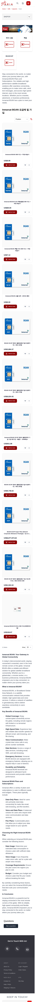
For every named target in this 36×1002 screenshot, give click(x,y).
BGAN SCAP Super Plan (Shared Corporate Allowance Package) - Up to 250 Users (17, 533)
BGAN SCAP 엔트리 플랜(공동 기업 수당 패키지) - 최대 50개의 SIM (17, 579)
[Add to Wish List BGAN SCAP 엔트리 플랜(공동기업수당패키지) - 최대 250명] (25, 495)
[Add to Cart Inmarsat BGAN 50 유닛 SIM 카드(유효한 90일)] (10, 636)
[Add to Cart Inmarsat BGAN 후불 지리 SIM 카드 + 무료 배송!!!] (10, 259)
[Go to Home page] (7, 3)
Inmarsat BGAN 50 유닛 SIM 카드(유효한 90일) (17, 627)
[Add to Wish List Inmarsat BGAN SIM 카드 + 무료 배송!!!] (25, 165)
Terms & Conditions (9, 973)
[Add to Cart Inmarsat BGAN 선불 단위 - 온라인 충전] (10, 306)
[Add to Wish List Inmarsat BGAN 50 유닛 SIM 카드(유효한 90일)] (25, 636)
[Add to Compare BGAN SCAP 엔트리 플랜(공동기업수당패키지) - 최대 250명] (29, 495)
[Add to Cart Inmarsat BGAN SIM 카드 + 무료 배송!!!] (10, 165)
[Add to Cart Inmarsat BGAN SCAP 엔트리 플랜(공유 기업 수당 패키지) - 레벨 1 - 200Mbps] (10, 448)
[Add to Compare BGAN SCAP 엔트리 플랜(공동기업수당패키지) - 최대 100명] (29, 353)
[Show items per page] (29, 647)
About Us (6, 966)
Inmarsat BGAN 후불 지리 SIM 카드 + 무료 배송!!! (17, 249)
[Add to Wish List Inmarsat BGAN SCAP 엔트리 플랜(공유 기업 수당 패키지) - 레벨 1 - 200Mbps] (25, 448)
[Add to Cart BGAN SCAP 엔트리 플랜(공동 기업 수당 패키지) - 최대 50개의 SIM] (10, 589)
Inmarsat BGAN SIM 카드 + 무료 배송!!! (17, 154)
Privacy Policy (8, 970)
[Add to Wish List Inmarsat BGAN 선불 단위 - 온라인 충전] (25, 306)
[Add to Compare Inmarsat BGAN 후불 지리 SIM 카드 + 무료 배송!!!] (29, 259)
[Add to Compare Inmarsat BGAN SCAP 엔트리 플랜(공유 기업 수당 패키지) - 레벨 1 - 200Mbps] (29, 448)
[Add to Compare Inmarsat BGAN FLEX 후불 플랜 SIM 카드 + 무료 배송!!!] (29, 212)
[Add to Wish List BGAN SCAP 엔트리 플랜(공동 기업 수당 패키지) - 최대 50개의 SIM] (25, 589)
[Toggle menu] (33, 3)
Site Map (21, 981)
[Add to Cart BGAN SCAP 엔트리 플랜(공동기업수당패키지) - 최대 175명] (10, 401)
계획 (9, 9)
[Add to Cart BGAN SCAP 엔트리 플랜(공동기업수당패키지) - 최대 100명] (10, 354)
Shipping (6, 988)
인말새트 (14, 9)
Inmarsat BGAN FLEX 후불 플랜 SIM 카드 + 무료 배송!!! (17, 202)
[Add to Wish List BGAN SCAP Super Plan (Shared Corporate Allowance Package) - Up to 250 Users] (25, 542)
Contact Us (7, 981)
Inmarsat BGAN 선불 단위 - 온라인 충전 (17, 296)
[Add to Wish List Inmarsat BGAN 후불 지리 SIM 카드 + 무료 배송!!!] (25, 259)
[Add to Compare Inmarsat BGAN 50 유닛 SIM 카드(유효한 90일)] (29, 636)
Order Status (22, 970)
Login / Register (23, 966)
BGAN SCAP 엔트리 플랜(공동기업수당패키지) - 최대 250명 (17, 485)
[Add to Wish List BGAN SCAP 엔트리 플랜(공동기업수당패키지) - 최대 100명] (25, 353)
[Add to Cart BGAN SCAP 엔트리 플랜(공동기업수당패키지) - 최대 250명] (10, 495)
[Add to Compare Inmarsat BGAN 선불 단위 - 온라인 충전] (29, 306)
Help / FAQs (7, 984)
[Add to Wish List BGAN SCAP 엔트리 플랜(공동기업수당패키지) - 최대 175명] (25, 400)
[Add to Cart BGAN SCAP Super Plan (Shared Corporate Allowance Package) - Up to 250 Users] (10, 542)
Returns (13, 988)
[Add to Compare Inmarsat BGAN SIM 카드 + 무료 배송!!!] (29, 165)
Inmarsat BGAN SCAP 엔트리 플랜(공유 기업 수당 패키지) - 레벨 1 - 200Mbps (17, 438)
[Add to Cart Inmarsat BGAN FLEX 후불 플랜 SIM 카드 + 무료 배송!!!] (10, 212)
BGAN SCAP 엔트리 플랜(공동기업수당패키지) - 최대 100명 (17, 344)
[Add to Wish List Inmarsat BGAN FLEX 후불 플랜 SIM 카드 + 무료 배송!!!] (25, 212)
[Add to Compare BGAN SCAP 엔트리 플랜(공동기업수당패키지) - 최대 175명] (29, 400)
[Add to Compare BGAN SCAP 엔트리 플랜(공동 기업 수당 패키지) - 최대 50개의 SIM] (29, 589)
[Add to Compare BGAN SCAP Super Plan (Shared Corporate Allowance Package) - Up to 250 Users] (29, 542)
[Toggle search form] (17, 3)
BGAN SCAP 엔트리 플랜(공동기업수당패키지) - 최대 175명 (17, 391)
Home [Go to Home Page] (4, 9)
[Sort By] (21, 119)
